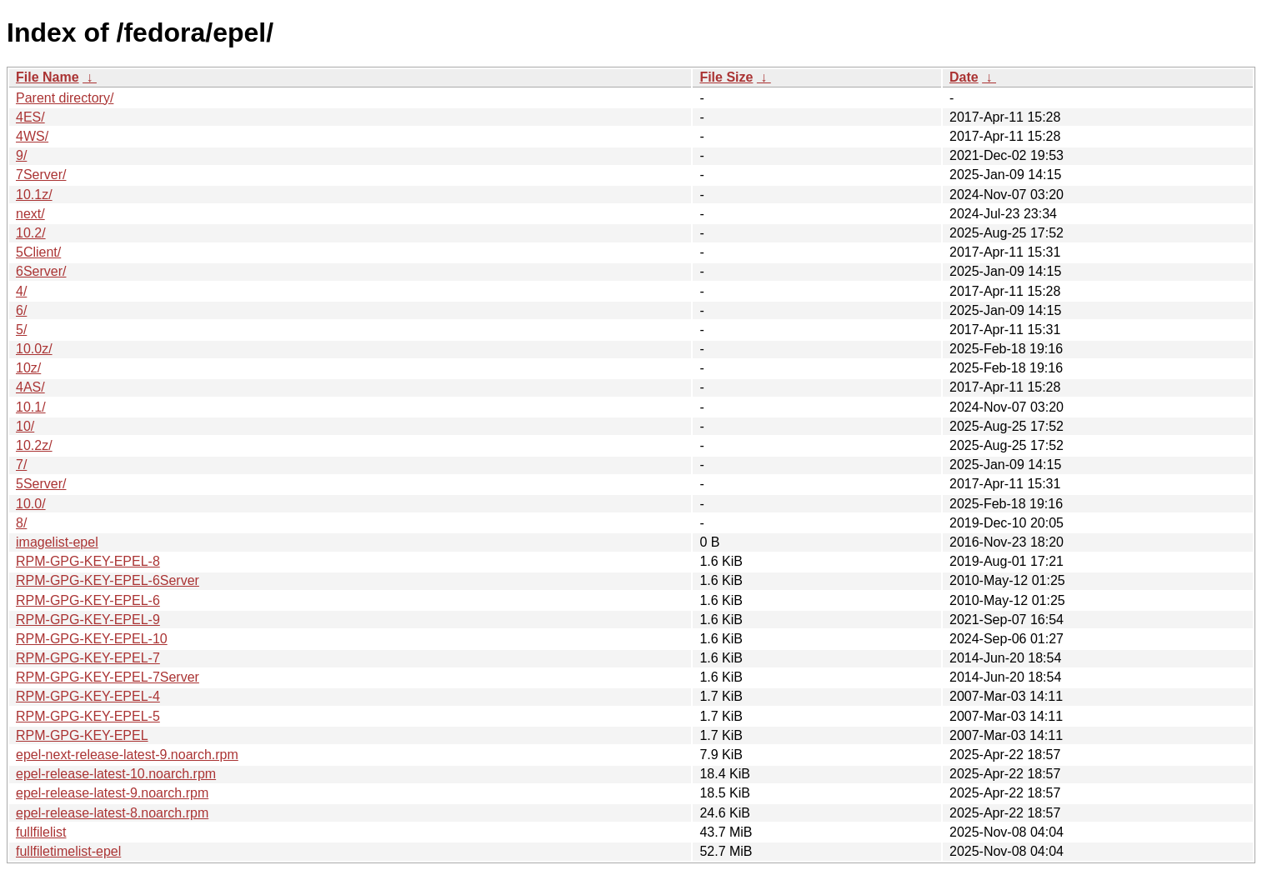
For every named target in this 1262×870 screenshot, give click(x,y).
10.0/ (31, 504)
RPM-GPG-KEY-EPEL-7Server (107, 677)
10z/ (28, 368)
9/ (21, 155)
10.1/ (31, 407)
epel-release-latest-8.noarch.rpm (112, 813)
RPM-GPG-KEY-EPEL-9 (88, 619)
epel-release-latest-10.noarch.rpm (116, 774)
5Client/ (38, 252)
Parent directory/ (64, 98)
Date (964, 77)
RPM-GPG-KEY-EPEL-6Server (107, 580)
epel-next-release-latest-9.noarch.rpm (127, 755)
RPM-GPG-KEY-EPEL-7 (88, 658)
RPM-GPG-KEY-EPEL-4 (88, 696)
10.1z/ (34, 195)
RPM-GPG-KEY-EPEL (82, 735)
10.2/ (31, 233)
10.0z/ (34, 349)
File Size (726, 77)
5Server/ (41, 484)
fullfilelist (41, 832)
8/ (21, 523)
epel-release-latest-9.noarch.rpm (112, 793)
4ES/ (30, 117)
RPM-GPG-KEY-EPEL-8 (88, 561)
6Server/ (41, 271)
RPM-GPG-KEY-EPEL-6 (88, 600)
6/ (21, 310)
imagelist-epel (57, 542)
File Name (47, 77)
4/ (21, 291)
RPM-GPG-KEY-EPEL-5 (88, 716)
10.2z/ (34, 445)
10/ (25, 426)
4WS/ (32, 136)
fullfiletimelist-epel (68, 851)
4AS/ (30, 387)
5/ (21, 329)
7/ (21, 465)
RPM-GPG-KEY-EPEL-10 (92, 639)
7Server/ (41, 175)
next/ (30, 214)
